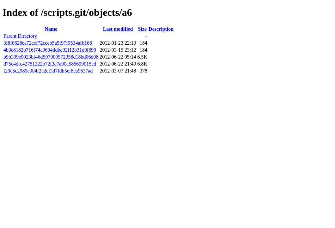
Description (161, 29)
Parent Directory (20, 36)
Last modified (118, 29)
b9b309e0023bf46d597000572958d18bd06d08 (50, 57)
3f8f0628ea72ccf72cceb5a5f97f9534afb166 (47, 43)
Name (51, 29)
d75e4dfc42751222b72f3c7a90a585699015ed (49, 63)
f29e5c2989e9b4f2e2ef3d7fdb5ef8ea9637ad (48, 70)
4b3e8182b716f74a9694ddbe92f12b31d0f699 (49, 50)
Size (142, 29)
